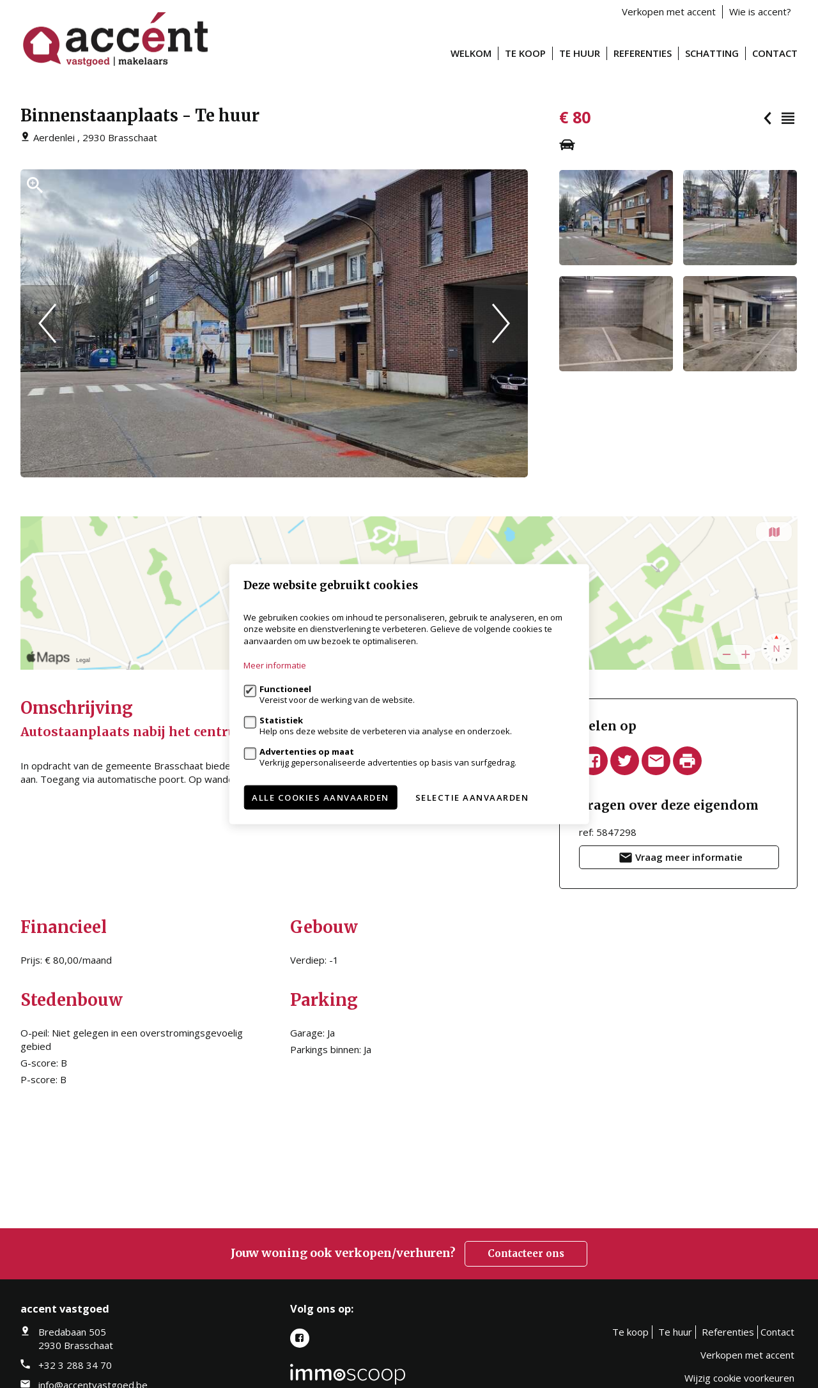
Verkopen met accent (669, 11)
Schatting (712, 53)
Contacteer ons (526, 1253)
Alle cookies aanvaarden (320, 797)
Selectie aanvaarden (472, 797)
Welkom (471, 53)
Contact (775, 53)
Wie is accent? (760, 11)
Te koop (525, 53)
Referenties (643, 53)
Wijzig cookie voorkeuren (739, 1377)
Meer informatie (274, 665)
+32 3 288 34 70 (75, 1365)
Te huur (579, 53)
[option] (274, 323)
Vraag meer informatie (679, 859)
